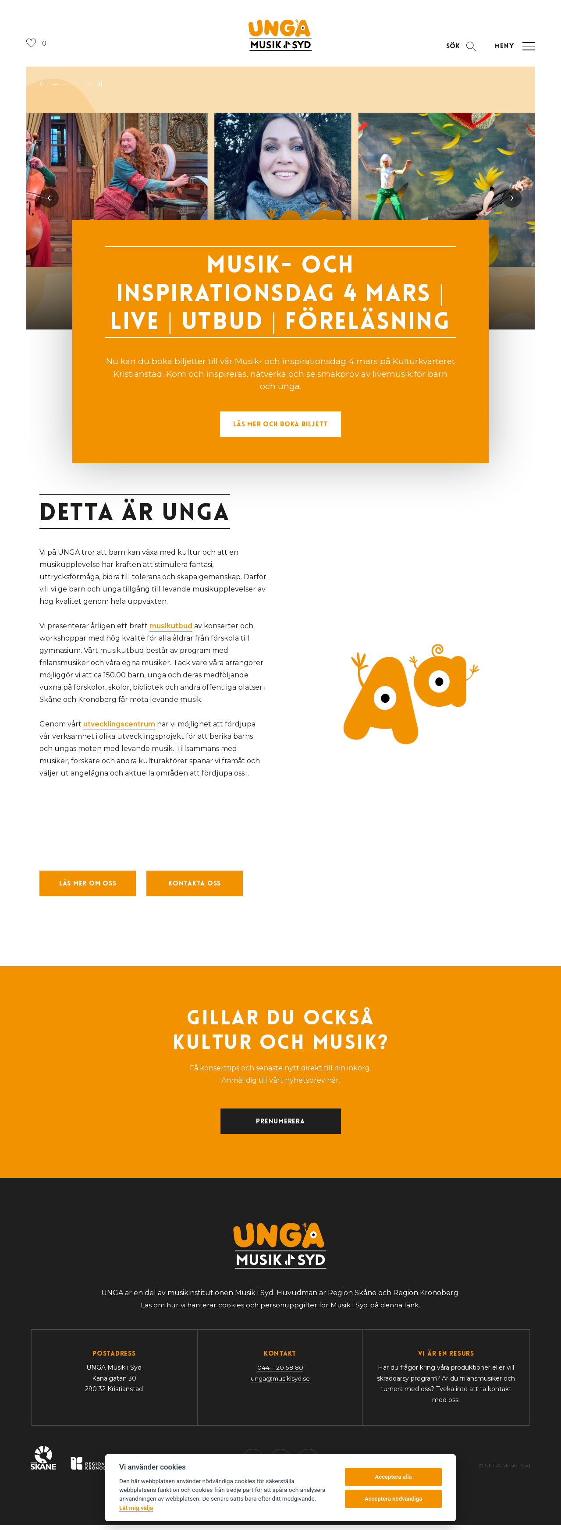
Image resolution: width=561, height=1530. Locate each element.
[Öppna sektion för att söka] (459, 49)
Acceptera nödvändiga (393, 1498)
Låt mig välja (136, 1507)
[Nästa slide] (512, 200)
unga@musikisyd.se (280, 1384)
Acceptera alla (393, 1476)
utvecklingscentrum (119, 726)
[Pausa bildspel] (100, 86)
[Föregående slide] (49, 200)
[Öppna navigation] (513, 49)
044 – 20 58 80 (280, 1373)
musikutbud (170, 628)
